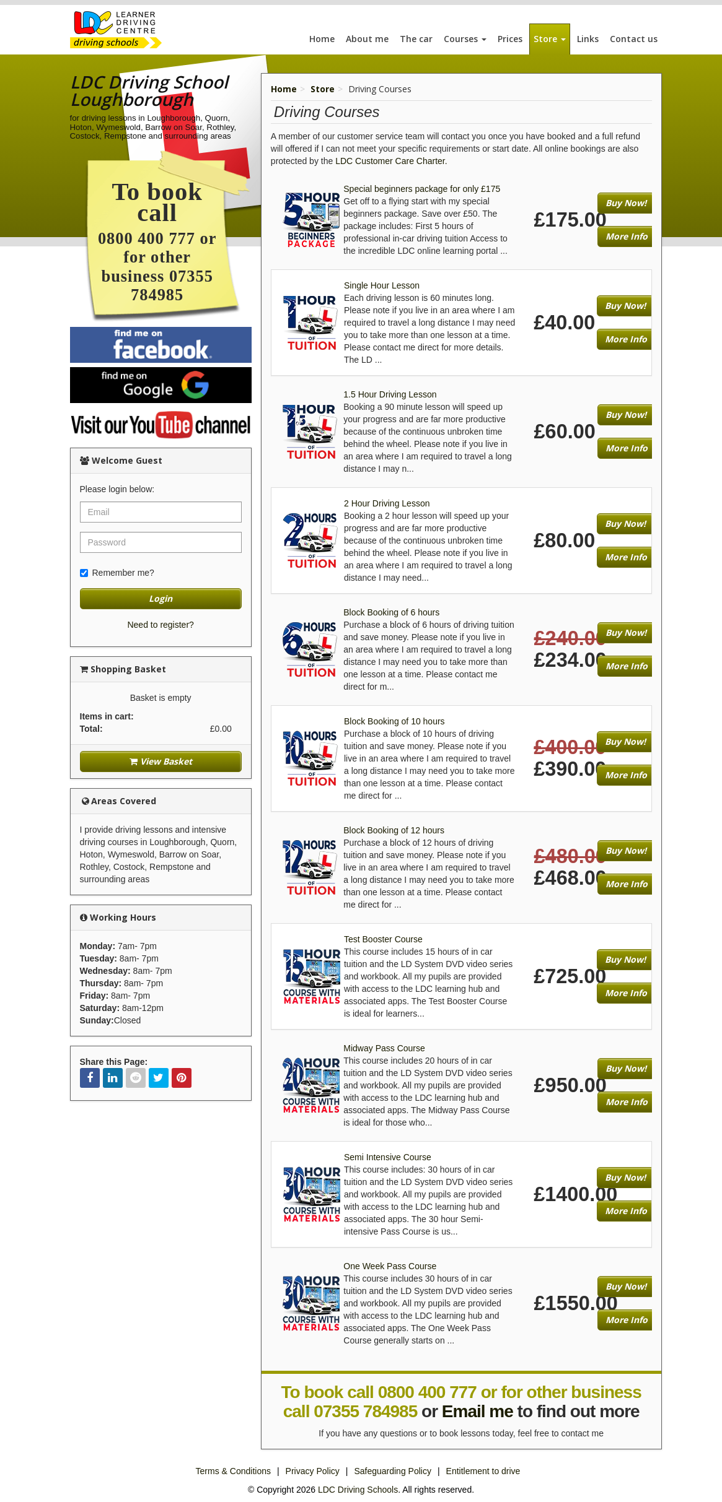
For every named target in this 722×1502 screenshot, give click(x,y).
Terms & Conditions (233, 1471)
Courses (465, 39)
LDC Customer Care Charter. (391, 161)
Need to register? (160, 625)
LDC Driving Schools (358, 1490)
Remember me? (117, 573)
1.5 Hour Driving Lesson (389, 394)
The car (416, 39)
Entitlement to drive (483, 1471)
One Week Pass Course (389, 1266)
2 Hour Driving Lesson (387, 503)
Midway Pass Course (384, 1048)
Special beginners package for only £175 (421, 189)
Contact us (634, 39)
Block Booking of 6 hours (391, 612)
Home (322, 39)
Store (550, 39)
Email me (477, 1411)
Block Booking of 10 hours (394, 721)
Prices (510, 39)
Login (160, 598)
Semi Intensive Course (387, 1157)
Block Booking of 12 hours (393, 830)
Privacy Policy (313, 1471)
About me (367, 39)
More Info (626, 236)
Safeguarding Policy (392, 1471)
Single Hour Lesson (382, 285)
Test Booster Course (383, 939)
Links (588, 39)
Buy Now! (625, 203)
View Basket (161, 761)
